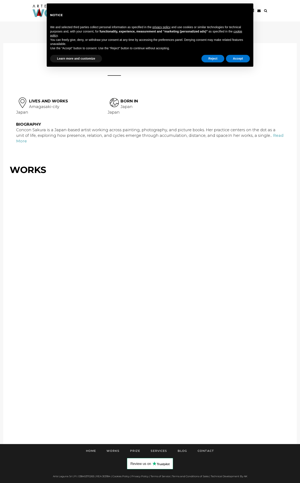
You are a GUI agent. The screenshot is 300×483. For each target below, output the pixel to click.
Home (91, 450)
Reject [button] (212, 58)
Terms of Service (160, 476)
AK (245, 476)
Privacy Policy (139, 476)
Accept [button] (238, 58)
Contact (206, 450)
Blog (182, 450)
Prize (135, 450)
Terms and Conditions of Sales (190, 476)
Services (159, 450)
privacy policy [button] (161, 27)
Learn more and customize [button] (76, 58)
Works (113, 450)
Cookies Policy (121, 476)
